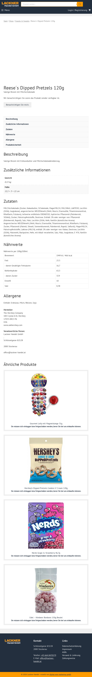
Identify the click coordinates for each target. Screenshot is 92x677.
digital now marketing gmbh (60, 674)
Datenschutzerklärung (71, 646)
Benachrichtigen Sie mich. (17, 104)
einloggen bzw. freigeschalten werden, (38, 426)
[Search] (80, 4)
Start (5, 21)
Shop (11, 21)
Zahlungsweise (68, 658)
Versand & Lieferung (71, 655)
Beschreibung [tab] (12, 119)
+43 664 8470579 (48, 655)
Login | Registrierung (77, 10)
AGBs (64, 652)
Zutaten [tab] (9, 129)
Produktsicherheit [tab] (13, 145)
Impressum (67, 649)
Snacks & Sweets (22, 21)
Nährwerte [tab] (10, 134)
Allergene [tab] (10, 139)
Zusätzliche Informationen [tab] (17, 124)
